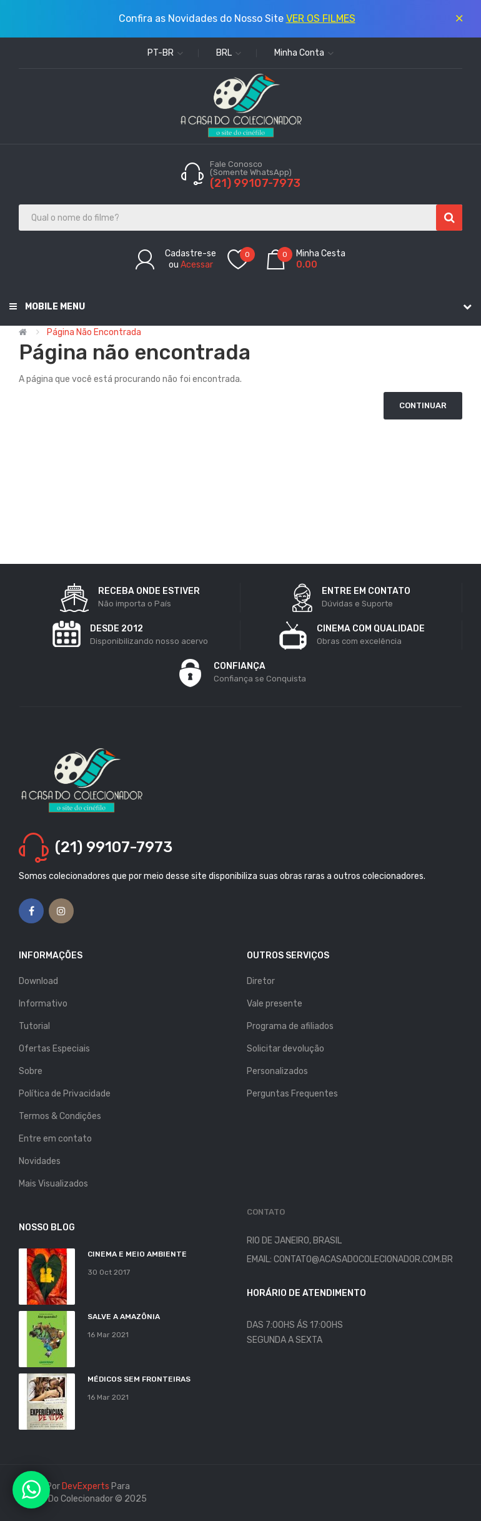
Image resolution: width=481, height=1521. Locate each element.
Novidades (40, 1161)
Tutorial (34, 1026)
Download (38, 981)
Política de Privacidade (65, 1093)
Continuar (423, 405)
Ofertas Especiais (54, 1048)
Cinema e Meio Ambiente (137, 1254)
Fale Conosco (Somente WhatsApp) (252, 168)
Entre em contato (55, 1138)
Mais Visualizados (53, 1183)
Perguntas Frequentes (292, 1093)
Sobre (30, 1071)
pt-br (165, 53)
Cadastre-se (190, 253)
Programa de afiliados (290, 1026)
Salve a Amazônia (123, 1316)
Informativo (43, 1003)
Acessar (197, 264)
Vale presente (274, 1003)
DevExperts (85, 1486)
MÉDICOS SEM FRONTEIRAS (139, 1379)
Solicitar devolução (285, 1048)
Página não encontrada (94, 332)
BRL (228, 53)
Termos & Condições (60, 1116)
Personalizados (277, 1071)
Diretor (261, 981)
